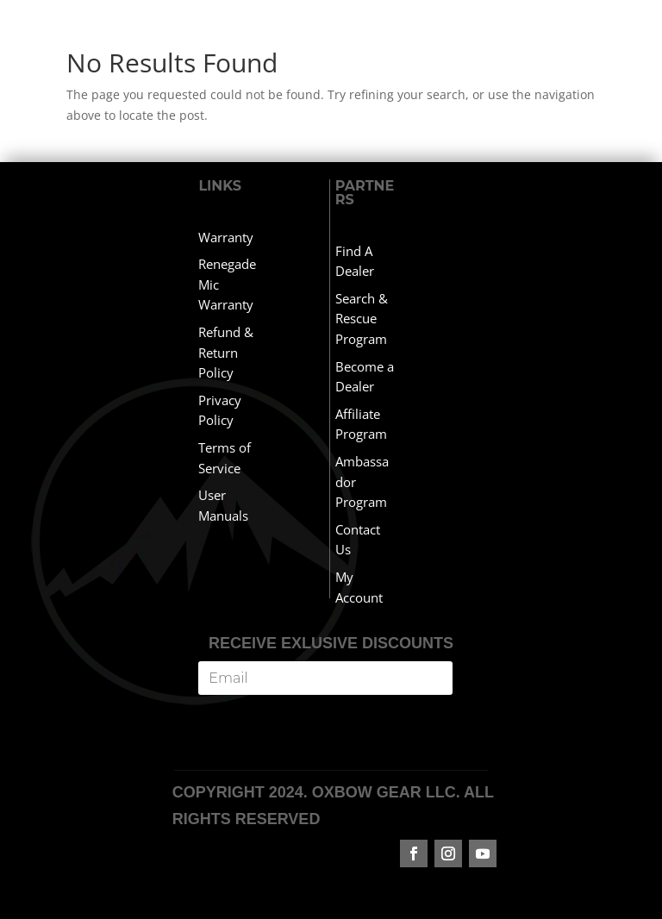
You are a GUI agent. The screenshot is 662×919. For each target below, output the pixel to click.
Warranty (225, 237)
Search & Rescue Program (361, 319)
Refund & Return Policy (225, 352)
